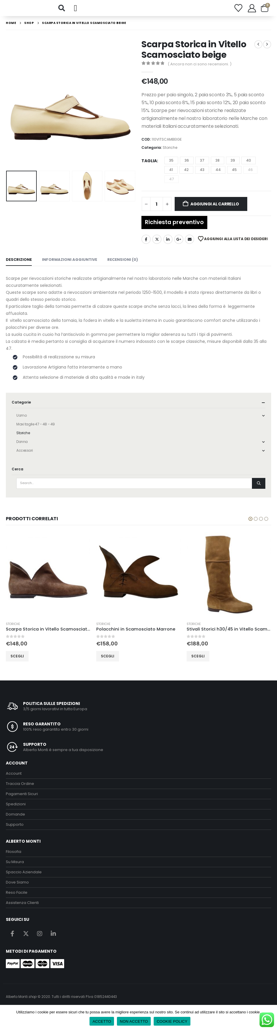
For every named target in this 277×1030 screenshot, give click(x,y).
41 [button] (171, 175)
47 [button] (171, 185)
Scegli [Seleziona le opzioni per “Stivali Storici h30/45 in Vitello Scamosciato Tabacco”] (198, 662)
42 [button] (186, 175)
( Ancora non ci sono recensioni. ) (200, 70)
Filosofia (13, 857)
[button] (61, 11)
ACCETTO (101, 1021)
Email (189, 245)
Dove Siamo (17, 888)
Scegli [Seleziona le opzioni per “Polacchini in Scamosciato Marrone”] (107, 662)
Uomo (21, 421)
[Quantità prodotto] (156, 210)
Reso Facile (16, 898)
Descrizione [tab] (19, 266)
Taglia (149, 167)
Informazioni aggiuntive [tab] (69, 266)
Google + (178, 245)
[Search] (258, 489)
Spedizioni (16, 810)
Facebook (146, 245)
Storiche (170, 153)
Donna (22, 448)
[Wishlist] (238, 11)
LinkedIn (168, 245)
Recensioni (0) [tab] (122, 266)
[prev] (258, 50)
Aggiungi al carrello (214, 210)
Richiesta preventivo (174, 228)
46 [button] (250, 175)
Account (14, 780)
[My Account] (252, 11)
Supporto (15, 831)
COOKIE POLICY (172, 1021)
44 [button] (218, 175)
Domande (15, 820)
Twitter (157, 245)
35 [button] (171, 166)
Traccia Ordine (20, 790)
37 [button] (202, 166)
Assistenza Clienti (22, 909)
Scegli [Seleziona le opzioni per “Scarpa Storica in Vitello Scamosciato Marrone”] (17, 662)
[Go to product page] (48, 580)
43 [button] (202, 175)
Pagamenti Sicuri (22, 800)
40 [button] (248, 166)
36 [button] (187, 166)
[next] (267, 50)
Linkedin (53, 940)
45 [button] (234, 175)
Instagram (39, 940)
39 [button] (233, 166)
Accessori (24, 456)
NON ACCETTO (134, 1021)
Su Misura (15, 868)
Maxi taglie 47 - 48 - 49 (35, 430)
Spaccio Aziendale (24, 878)
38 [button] (217, 166)
